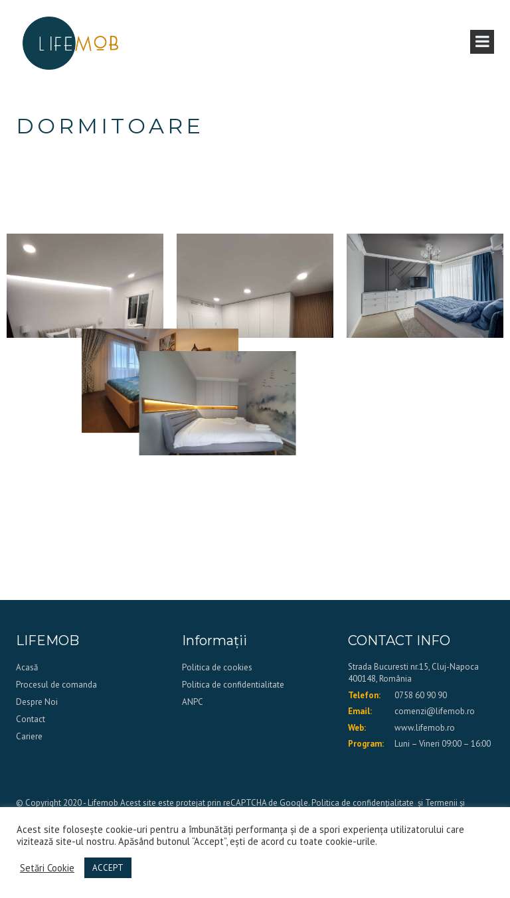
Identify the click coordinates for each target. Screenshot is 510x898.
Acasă (27, 667)
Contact (30, 719)
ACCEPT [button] (108, 867)
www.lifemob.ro (424, 727)
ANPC (192, 702)
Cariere (29, 736)
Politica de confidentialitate (233, 684)
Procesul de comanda (56, 684)
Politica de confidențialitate (362, 802)
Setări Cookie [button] (47, 868)
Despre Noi (37, 702)
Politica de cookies (217, 667)
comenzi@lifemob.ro (434, 711)
